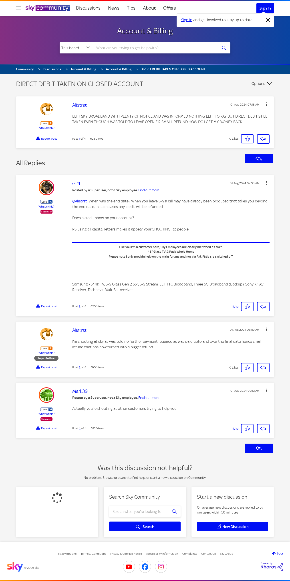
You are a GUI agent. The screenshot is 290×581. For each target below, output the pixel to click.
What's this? (46, 127)
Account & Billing (145, 30)
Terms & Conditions (93, 553)
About (149, 8)
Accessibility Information (162, 553)
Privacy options (67, 553)
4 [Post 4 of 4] (80, 428)
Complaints (189, 553)
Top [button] (280, 553)
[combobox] (155, 47)
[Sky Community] (48, 8)
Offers (169, 8)
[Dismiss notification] (268, 20)
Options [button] (258, 83)
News (113, 8)
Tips (131, 8)
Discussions (88, 8)
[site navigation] (18, 8)
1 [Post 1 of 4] (79, 138)
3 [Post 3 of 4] (79, 367)
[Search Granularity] (76, 47)
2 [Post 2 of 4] (79, 306)
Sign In (265, 8)
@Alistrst (79, 201)
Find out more (148, 190)
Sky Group (226, 553)
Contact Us (208, 553)
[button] (266, 104)
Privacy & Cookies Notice (126, 553)
